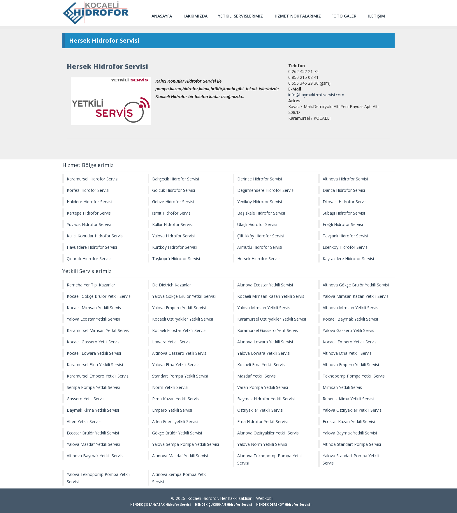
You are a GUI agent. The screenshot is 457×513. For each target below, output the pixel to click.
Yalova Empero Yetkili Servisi (179, 307)
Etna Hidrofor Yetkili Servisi (262, 421)
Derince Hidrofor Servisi (259, 179)
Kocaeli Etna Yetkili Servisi (261, 364)
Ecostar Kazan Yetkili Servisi (349, 421)
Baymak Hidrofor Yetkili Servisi (266, 398)
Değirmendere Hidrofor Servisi (265, 190)
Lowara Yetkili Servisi (171, 342)
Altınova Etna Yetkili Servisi (347, 353)
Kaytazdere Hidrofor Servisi (348, 258)
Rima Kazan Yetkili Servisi (176, 398)
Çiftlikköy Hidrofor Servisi (260, 236)
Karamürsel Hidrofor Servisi (92, 179)
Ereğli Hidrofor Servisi (343, 224)
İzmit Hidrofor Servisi (171, 213)
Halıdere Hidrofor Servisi (89, 201)
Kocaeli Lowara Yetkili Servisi (94, 353)
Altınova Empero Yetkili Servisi (351, 364)
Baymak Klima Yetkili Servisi (93, 410)
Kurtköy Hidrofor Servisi (174, 247)
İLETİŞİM (376, 16)
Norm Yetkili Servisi (170, 387)
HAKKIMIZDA (195, 16)
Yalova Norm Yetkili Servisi (262, 444)
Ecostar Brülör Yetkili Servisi (93, 433)
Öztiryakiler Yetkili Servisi (260, 410)
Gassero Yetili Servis (86, 398)
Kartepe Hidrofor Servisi (89, 213)
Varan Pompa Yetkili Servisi (262, 387)
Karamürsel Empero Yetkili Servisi (98, 376)
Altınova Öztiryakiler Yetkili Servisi (268, 433)
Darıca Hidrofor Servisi (344, 190)
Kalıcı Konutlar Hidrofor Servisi (95, 236)
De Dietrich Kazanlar (171, 285)
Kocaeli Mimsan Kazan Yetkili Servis (270, 296)
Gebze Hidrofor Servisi (173, 201)
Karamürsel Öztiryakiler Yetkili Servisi (271, 319)
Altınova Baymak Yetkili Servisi (95, 455)
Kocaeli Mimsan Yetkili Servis (94, 307)
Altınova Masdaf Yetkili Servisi (180, 455)
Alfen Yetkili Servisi (84, 421)
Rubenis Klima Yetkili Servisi (348, 398)
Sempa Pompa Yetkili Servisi (93, 387)
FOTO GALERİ (344, 16)
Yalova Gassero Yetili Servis (348, 330)
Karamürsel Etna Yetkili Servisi (95, 364)
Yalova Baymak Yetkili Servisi (350, 433)
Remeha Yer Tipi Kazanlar (91, 285)
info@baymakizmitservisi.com (316, 95)
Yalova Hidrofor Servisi (173, 236)
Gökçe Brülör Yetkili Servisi (177, 433)
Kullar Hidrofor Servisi (172, 224)
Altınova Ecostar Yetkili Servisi (265, 285)
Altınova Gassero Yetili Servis (179, 353)
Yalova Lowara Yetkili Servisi (263, 353)
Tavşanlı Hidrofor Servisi (345, 236)
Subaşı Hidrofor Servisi (344, 213)
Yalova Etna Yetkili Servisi (175, 364)
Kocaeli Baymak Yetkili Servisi (350, 319)
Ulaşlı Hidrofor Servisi (257, 224)
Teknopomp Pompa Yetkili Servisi (354, 376)
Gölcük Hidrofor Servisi (173, 190)
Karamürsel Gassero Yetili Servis (267, 330)
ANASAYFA (162, 16)
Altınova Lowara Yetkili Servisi (265, 342)
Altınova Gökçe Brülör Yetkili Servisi (356, 285)
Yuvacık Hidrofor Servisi (89, 224)
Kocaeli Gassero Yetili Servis (93, 342)
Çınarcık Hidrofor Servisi (89, 258)
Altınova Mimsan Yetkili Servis (350, 307)
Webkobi (264, 498)
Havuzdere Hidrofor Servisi (92, 247)
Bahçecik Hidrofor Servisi (175, 179)
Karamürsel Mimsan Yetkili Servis (98, 330)
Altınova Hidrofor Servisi (345, 179)
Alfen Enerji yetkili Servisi (175, 421)
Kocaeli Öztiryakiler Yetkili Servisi (182, 319)
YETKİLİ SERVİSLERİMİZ (240, 16)
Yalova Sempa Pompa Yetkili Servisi (185, 444)
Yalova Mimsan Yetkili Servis (263, 307)
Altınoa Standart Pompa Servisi (352, 444)
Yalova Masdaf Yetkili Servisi (93, 444)
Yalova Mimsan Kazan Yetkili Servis (356, 296)
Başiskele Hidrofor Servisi (261, 213)
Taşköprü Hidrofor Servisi (176, 258)
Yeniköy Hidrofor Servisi (259, 201)
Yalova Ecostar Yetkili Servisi (93, 319)
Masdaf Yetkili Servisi (257, 376)
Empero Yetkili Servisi (172, 410)
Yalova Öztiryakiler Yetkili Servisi (352, 410)
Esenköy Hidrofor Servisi (345, 247)
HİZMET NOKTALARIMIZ (297, 16)
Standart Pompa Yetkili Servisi (180, 376)
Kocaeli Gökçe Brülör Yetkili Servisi (99, 296)
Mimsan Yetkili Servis (342, 387)
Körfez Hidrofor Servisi (88, 190)
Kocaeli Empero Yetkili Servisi (350, 342)
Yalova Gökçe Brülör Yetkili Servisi (184, 296)
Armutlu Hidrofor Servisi (259, 247)
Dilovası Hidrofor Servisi (345, 201)
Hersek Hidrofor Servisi (258, 258)
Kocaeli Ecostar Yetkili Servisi (179, 330)
